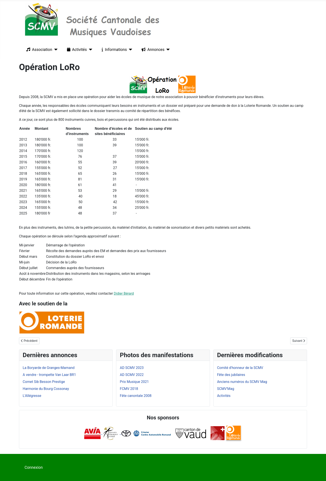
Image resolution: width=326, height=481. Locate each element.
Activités (76, 49)
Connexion (34, 467)
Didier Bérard (124, 293)
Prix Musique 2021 (134, 382)
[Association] (55, 49)
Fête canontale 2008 (135, 396)
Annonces (152, 49)
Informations (113, 49)
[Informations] (129, 49)
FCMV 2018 (129, 389)
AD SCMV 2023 (132, 368)
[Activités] (89, 49)
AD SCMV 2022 (132, 375)
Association (38, 49)
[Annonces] (167, 49)
